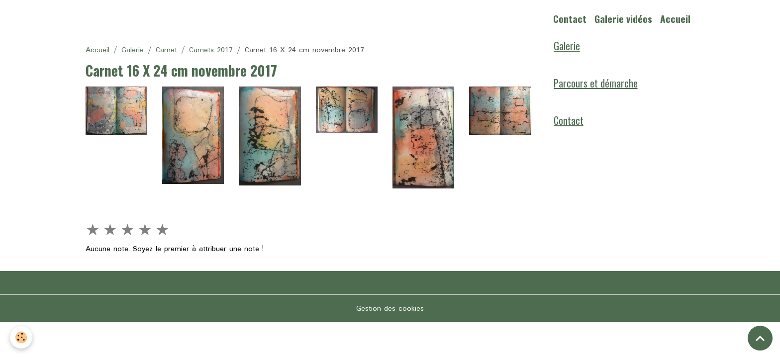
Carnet (166, 50)
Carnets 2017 (211, 50)
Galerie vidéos (623, 18)
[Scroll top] (760, 338)
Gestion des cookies (390, 309)
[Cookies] (21, 337)
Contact (569, 18)
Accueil (675, 18)
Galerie (132, 50)
